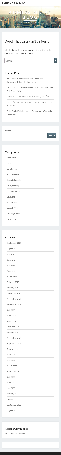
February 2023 (13, 371)
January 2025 (12, 287)
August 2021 (12, 410)
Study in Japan (13, 191)
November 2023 (14, 338)
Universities (12, 219)
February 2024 (13, 326)
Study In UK (12, 202)
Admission (11, 157)
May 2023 (11, 360)
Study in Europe (13, 185)
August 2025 (12, 248)
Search (8, 130)
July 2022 (11, 377)
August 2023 (12, 349)
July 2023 (11, 354)
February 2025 (13, 282)
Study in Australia (14, 174)
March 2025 (12, 276)
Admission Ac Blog (13, 3)
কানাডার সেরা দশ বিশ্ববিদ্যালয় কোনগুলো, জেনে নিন (28, 96)
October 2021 (13, 399)
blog (9, 163)
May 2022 (11, 388)
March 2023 (12, 365)
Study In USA (12, 208)
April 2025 (11, 271)
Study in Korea (13, 196)
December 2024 (13, 293)
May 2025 (11, 265)
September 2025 (14, 243)
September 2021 (14, 405)
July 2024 (11, 310)
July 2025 (11, 254)
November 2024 (14, 299)
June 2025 (11, 260)
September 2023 (14, 343)
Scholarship (12, 169)
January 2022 (12, 393)
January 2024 (12, 332)
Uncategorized (13, 213)
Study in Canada (14, 180)
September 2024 (14, 304)
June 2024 (11, 315)
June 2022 (11, 382)
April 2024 (11, 321)
